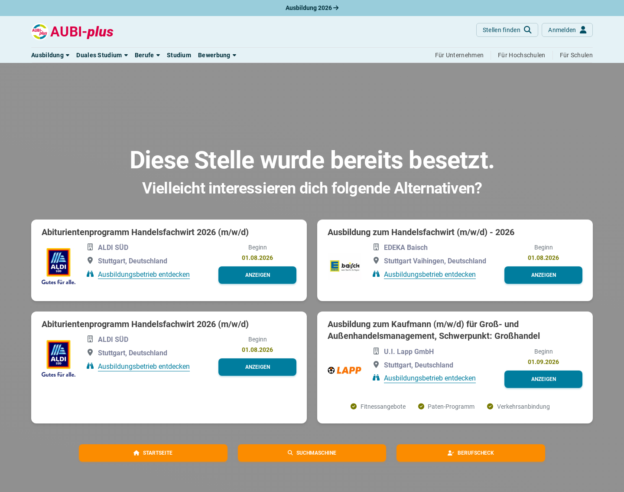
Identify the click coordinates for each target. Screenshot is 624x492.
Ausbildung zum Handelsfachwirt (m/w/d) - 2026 (421, 232)
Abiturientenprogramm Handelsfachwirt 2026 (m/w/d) (145, 232)
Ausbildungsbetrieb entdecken (144, 274)
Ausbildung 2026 (312, 7)
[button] (50, 55)
